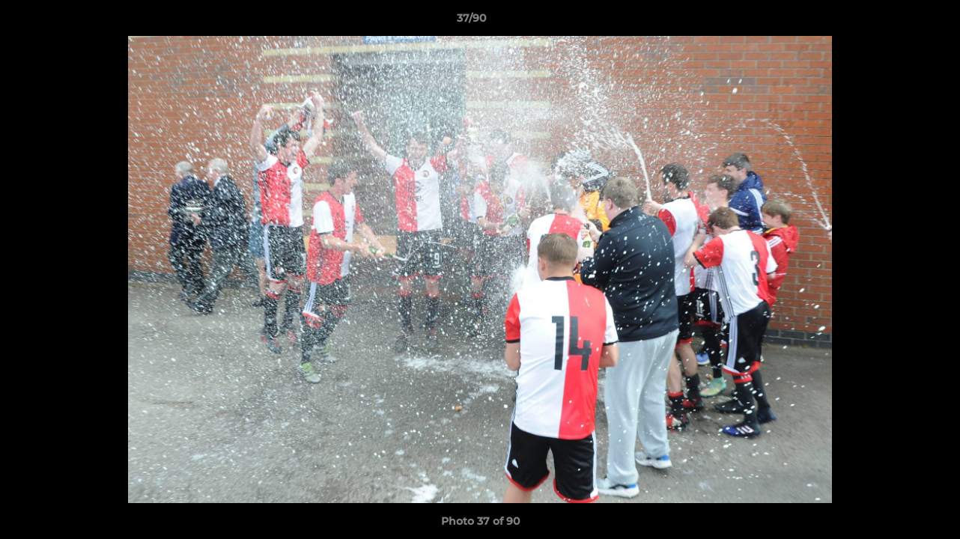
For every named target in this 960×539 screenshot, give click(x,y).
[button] (897, 21)
